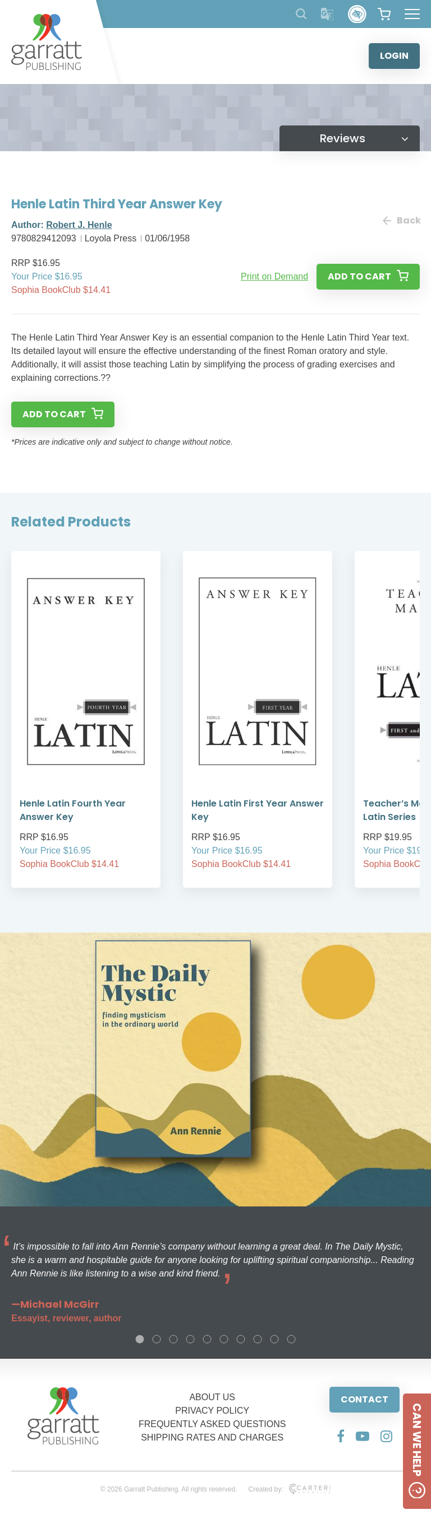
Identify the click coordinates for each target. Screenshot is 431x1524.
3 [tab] (173, 1339)
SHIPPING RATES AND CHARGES (212, 1437)
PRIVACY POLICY (212, 1410)
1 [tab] (139, 1339)
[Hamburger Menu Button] (412, 14)
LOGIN (394, 55)
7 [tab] (240, 1339)
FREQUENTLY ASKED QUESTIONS (212, 1424)
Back (401, 220)
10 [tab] (291, 1339)
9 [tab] (274, 1339)
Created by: (289, 1489)
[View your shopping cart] (384, 14)
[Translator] (327, 14)
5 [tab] (207, 1339)
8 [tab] (257, 1339)
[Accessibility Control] (357, 14)
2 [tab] (156, 1339)
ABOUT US (212, 1397)
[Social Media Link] (340, 1436)
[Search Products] (301, 13)
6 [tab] (224, 1339)
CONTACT (364, 1399)
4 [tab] (190, 1339)
